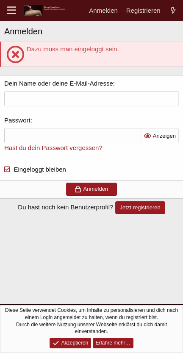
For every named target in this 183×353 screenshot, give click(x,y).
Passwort (17, 120)
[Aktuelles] (173, 10)
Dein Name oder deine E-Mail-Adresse (58, 83)
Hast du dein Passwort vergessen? (53, 147)
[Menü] (12, 10)
